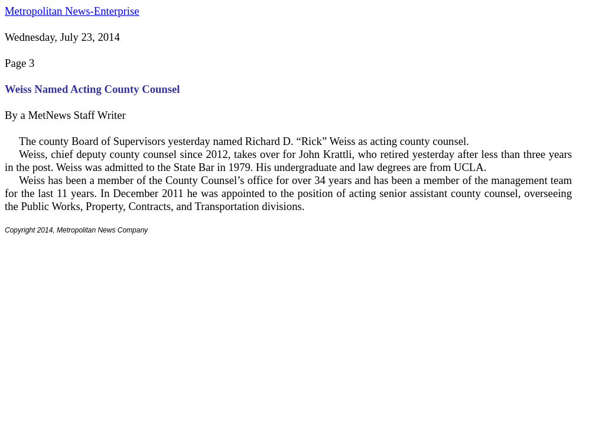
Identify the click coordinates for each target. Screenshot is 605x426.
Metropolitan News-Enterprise (72, 11)
